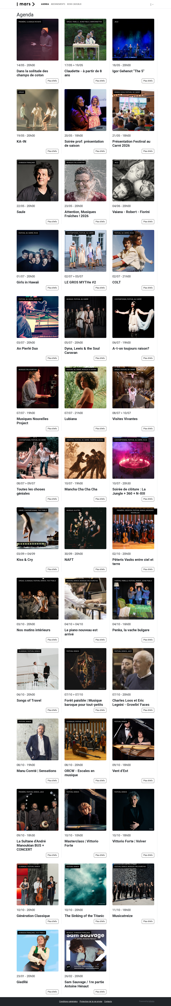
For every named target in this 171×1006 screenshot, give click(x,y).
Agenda (45, 4)
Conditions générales (68, 1001)
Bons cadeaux (74, 4)
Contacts (108, 1001)
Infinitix (151, 1001)
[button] (151, 4)
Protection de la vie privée (91, 1001)
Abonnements (58, 4)
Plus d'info (52, 81)
